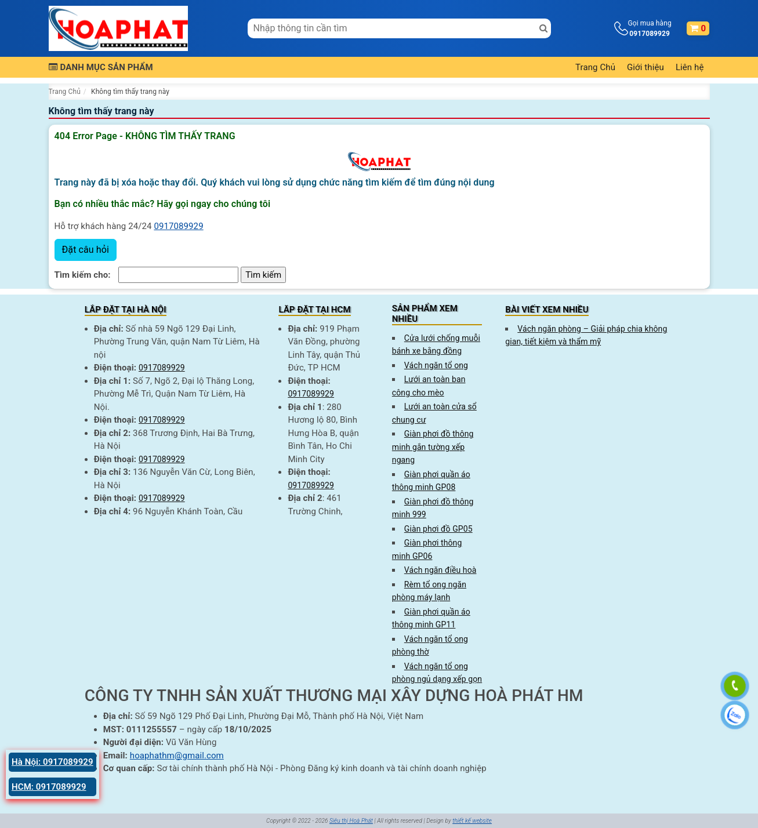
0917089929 (178, 226)
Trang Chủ (595, 67)
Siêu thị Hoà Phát (351, 821)
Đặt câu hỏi (85, 249)
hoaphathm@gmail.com (177, 755)
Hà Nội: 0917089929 (52, 762)
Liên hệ (690, 67)
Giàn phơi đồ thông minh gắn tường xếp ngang (433, 446)
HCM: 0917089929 (49, 787)
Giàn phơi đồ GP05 (438, 528)
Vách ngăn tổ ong (436, 365)
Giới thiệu (645, 67)
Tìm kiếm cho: (83, 275)
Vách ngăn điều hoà (440, 570)
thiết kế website (472, 821)
